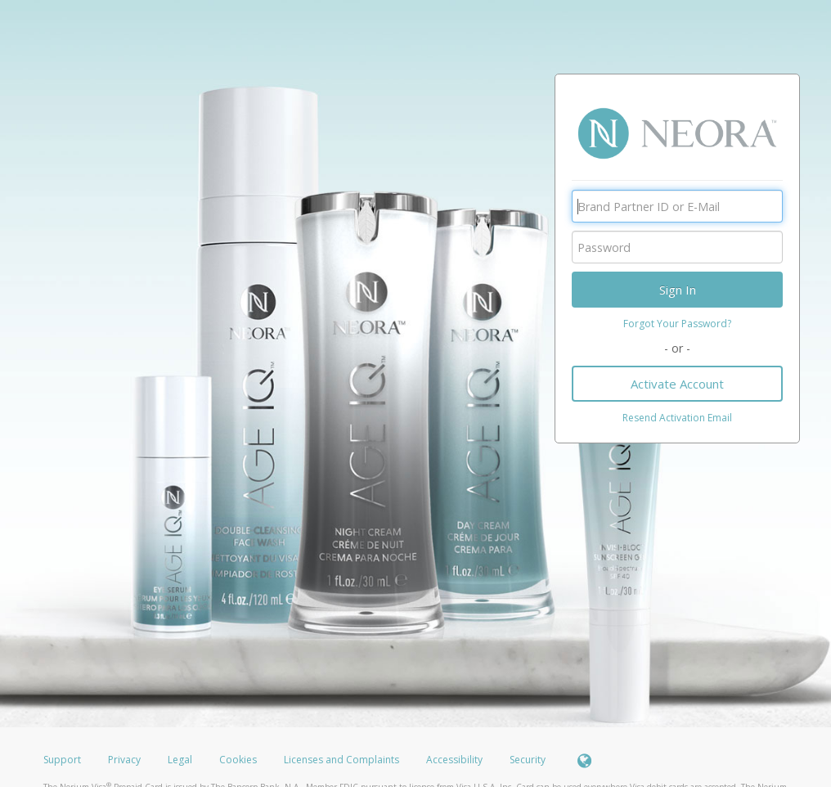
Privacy (124, 760)
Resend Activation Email (677, 418)
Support (62, 760)
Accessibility (454, 760)
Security (528, 760)
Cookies (238, 760)
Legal (180, 760)
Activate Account (677, 384)
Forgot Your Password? (677, 324)
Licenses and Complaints (343, 760)
